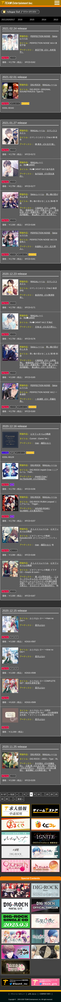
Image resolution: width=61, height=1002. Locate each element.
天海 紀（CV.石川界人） (46, 327)
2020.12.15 (9, 610)
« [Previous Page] (17, 794)
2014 (44, 19)
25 (56, 794)
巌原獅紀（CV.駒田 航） (37, 770)
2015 (32, 19)
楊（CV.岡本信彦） (43, 576)
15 (47, 794)
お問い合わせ (32, 994)
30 (2, 799)
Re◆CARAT (29, 165)
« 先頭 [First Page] (11, 794)
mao (37, 443)
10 (38, 794)
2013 (56, 19)
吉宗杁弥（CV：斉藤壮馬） (39, 211)
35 (7, 799)
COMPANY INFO (44, 994)
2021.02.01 (9, 77)
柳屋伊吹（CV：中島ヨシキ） (39, 210)
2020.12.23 (9, 273)
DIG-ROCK (35, 85)
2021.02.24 (9, 28)
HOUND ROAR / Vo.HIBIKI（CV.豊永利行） (35, 509)
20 (52, 794)
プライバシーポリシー (17, 994)
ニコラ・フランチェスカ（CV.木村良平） (39, 577)
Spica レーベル (37, 194)
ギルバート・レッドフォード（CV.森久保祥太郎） (38, 581)
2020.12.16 (9, 426)
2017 (12, 19)
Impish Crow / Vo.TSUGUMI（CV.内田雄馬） (33, 477)
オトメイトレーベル (39, 529)
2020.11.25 (9, 746)
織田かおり (46, 443)
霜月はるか (40, 625)
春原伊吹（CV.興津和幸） (37, 296)
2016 (20, 19)
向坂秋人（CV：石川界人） (38, 247)
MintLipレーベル (49, 85)
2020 (8, 19)
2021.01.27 (9, 122)
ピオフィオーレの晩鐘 (40, 434)
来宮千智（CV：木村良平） (38, 51)
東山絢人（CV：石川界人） (44, 214)
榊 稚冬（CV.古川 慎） (45, 144)
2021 (3, 19)
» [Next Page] (14, 799)
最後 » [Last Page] (20, 799)
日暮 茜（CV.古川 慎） (36, 766)
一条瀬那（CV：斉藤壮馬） (38, 400)
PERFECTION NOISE (40, 36)
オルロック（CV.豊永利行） (42, 585)
